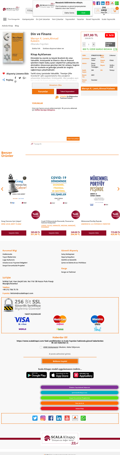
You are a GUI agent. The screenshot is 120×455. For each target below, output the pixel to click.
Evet (83, 13)
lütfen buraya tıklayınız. (45, 110)
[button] (118, 189)
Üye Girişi (104, 8)
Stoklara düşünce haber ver (53, 48)
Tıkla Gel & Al (79, 403)
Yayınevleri (70, 19)
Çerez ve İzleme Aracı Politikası (73, 263)
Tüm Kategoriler (11, 19)
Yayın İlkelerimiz (9, 257)
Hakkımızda (7, 254)
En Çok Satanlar (43, 19)
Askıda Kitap (7, 25)
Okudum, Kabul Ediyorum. (60, 347)
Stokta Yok (108, 44)
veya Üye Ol (104, 13)
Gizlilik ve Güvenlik (68, 260)
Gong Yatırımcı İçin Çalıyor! (11, 221)
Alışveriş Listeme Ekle (16, 73)
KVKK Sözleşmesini (50, 347)
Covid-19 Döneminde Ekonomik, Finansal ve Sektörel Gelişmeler (57, 222)
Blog (17, 25)
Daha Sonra (69, 13)
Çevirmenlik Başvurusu (79, 393)
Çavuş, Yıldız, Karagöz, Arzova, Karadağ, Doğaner (58, 226)
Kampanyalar (28, 19)
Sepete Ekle (14, 233)
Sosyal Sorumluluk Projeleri (14, 265)
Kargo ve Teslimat (68, 272)
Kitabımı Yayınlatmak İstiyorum (79, 387)
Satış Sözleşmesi (67, 254)
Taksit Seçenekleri (67, 91)
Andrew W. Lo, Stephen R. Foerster (95, 224)
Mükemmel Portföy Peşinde (91, 221)
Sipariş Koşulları (68, 257)
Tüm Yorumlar (73, 138)
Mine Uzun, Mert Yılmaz (11, 224)
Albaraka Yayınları (40, 44)
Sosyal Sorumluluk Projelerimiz (79, 398)
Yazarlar (80, 19)
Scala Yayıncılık (108, 19)
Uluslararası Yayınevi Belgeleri (15, 263)
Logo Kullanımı (9, 260)
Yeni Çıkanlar (57, 19)
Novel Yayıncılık (93, 19)
